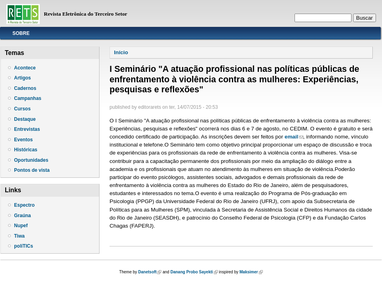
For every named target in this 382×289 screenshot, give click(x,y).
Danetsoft (149, 272)
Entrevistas (27, 129)
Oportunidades (31, 160)
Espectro (24, 205)
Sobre (21, 33)
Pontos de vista (32, 170)
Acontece (25, 68)
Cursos (22, 109)
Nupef (21, 225)
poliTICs (23, 246)
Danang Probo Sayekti (194, 272)
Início (121, 52)
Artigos (22, 78)
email (293, 137)
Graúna (22, 215)
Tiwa (19, 236)
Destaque (25, 119)
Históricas (25, 150)
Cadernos (25, 88)
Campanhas (27, 98)
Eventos (23, 139)
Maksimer (251, 272)
